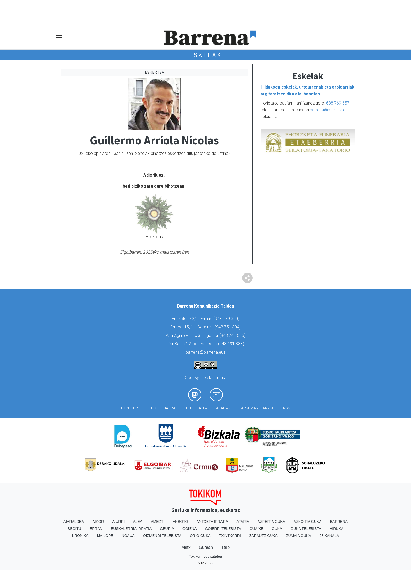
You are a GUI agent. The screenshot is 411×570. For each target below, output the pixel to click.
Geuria (167, 529)
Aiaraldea (73, 521)
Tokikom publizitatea (205, 556)
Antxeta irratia (212, 521)
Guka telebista (305, 529)
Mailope (105, 536)
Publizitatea (196, 408)
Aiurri (118, 521)
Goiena (189, 529)
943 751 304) (228, 327)
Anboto (180, 521)
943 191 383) (231, 343)
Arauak (223, 408)
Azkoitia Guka (308, 521)
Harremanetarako (257, 408)
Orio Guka (200, 536)
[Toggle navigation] (59, 37)
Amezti (157, 521)
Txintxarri (230, 536)
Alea (137, 521)
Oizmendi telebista (162, 536)
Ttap (225, 547)
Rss (286, 408)
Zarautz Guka (263, 536)
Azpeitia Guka (271, 521)
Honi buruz (132, 408)
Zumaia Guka (298, 536)
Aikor (98, 521)
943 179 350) (227, 318)
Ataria (242, 521)
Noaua (128, 536)
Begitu (74, 529)
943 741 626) (233, 335)
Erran (96, 529)
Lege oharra (163, 408)
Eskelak (205, 55)
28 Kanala (329, 536)
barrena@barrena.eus (330, 109)
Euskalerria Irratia (131, 529)
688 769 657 (337, 103)
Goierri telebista (223, 529)
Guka (277, 529)
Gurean (206, 547)
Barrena (339, 521)
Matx (186, 547)
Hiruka (336, 529)
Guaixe (256, 529)
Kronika (80, 536)
